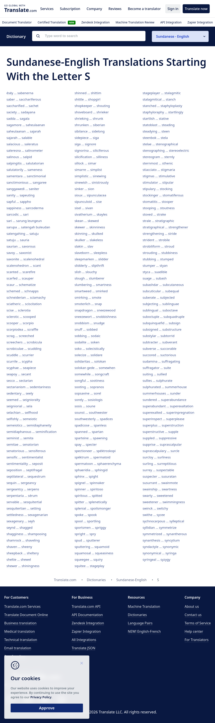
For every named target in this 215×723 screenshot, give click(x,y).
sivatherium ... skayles (91, 214)
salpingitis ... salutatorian (25, 163)
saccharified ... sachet (22, 106)
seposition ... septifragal (24, 470)
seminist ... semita (20, 438)
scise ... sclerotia (19, 310)
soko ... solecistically (89, 348)
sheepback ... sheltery (23, 553)
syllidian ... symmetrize (160, 527)
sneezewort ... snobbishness (96, 316)
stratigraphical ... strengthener (165, 227)
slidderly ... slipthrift (89, 265)
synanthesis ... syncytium (161, 540)
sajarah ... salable (19, 137)
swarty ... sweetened (158, 495)
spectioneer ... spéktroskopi (95, 451)
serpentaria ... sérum (22, 495)
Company (94, 8)
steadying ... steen (156, 131)
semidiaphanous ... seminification (32, 431)
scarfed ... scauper (20, 278)
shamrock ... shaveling (23, 540)
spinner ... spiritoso (89, 489)
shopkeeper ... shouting (92, 106)
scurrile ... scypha (19, 361)
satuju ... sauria (18, 240)
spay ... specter (86, 444)
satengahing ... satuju (23, 233)
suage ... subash (155, 278)
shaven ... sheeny (19, 546)
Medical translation (19, 631)
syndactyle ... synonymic (161, 546)
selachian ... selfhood (22, 412)
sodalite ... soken (87, 342)
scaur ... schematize (21, 284)
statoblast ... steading (159, 125)
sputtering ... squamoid (92, 546)
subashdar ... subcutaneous (163, 284)
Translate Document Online (26, 614)
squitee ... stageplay (89, 566)
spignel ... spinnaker (90, 483)
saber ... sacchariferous (24, 99)
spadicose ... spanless (91, 425)
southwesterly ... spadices (94, 419)
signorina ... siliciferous (92, 150)
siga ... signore (85, 144)
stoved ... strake (154, 214)
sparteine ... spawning (91, 438)
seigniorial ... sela (19, 406)
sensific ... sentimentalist (25, 457)
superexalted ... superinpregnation (168, 412)
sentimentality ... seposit (25, 463)
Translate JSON (83, 648)
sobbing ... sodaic (88, 336)
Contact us (193, 614)
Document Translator (17, 22)
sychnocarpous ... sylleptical (163, 521)
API (86, 606)
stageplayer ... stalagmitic (162, 93)
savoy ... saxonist (19, 253)
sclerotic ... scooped (21, 316)
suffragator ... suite (157, 368)
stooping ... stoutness (159, 208)
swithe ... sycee (154, 515)
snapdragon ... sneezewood (95, 310)
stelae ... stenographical (160, 144)
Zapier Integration (200, 22)
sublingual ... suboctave (160, 310)
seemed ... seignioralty (23, 400)
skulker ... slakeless (89, 240)
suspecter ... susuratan (160, 476)
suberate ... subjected (159, 297)
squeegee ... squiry (89, 559)
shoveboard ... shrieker (92, 112)
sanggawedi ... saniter (23, 189)
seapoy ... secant (19, 374)
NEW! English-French (144, 631)
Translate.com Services (22, 606)
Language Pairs (140, 623)
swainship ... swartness (160, 489)
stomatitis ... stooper (158, 201)
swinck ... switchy (155, 508)
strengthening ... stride (160, 233)
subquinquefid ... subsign (162, 323)
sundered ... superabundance (165, 400)
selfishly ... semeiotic (22, 419)
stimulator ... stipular (158, 182)
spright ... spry (85, 534)
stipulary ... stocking (157, 189)
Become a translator (144, 8)
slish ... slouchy (86, 272)
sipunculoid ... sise (88, 201)
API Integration (171, 22)
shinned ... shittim (88, 93)
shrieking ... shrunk (89, 118)
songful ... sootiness (89, 380)
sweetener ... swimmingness (164, 502)
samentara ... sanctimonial (26, 176)
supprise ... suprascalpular (162, 444)
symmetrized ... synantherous (165, 534)
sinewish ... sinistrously (92, 182)
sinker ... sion (84, 189)
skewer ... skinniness (90, 227)
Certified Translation (56, 22)
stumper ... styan (155, 265)
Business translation (20, 623)
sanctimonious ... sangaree (27, 182)
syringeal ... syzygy (156, 559)
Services (46, 8)
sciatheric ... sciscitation (24, 304)
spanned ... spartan (89, 431)
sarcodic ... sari (18, 214)
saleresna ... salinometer (25, 150)
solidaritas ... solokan (90, 361)
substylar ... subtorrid (159, 336)
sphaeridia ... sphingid (91, 470)
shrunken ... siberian (90, 125)
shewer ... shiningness (23, 566)
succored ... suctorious (159, 355)
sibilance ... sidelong (90, 131)
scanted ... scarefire (21, 272)
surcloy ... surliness (157, 457)
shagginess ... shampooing (27, 534)
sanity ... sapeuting (21, 195)
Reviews (114, 8)
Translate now (196, 8)
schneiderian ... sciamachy (26, 297)
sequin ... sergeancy (21, 483)
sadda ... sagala (18, 118)
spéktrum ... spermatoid (93, 457)
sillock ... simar (86, 163)
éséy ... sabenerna (20, 93)
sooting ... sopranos (89, 387)
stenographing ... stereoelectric (166, 150)
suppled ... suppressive (160, 438)
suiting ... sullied (155, 374)
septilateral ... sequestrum (26, 476)
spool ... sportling (88, 521)
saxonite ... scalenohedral (25, 259)
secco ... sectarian (20, 380)
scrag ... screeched (20, 336)
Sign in (172, 8)
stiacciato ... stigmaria (159, 169)
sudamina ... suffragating (161, 361)
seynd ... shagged (20, 527)
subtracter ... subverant (160, 342)
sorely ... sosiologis (89, 400)
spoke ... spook (86, 515)
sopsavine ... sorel (88, 393)
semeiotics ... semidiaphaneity (29, 425)
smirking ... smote (88, 297)
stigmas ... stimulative (159, 176)
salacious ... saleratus (22, 144)
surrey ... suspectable (158, 470)
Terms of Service (198, 623)
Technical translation (20, 639)
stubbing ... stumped (158, 259)
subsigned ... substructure (162, 329)
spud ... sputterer (87, 540)
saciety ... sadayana (21, 112)
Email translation (17, 648)
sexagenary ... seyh (21, 521)
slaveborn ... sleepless (91, 253)
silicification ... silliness (91, 157)
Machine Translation (144, 606)
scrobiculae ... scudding (24, 348)
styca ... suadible (155, 272)
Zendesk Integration (95, 22)
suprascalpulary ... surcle (161, 451)
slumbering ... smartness (93, 284)
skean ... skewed (87, 221)
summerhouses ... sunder (162, 393)
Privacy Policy (40, 697)
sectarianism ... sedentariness (29, 387)
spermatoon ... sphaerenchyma (98, 463)
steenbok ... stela (155, 137)
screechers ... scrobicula (24, 342)
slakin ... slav (84, 246)
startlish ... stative (156, 118)
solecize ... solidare (89, 355)
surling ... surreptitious (160, 463)
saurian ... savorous (21, 246)
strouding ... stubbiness (160, 253)
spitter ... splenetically (91, 502)
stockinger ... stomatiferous (163, 195)
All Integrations (84, 639)
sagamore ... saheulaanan (26, 125)
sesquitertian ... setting (24, 508)
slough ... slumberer (89, 278)
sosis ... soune (85, 406)
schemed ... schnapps (23, 291)
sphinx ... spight (86, 476)
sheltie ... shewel (19, 559)
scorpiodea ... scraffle (22, 329)
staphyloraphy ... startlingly (163, 112)
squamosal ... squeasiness (94, 553)
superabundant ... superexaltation (168, 406)
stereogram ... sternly (159, 157)
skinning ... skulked (89, 233)
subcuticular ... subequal (161, 291)
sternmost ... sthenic (158, 163)
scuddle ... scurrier (20, 355)
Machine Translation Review (135, 22)
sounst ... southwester (91, 412)
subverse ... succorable (160, 348)
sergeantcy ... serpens (23, 489)
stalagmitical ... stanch (159, 99)
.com (20, 9)
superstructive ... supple (160, 431)
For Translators (197, 639)
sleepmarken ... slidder (91, 259)
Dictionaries (137, 614)
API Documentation (87, 614)
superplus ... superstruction (163, 425)
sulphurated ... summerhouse (165, 387)
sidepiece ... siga (87, 137)
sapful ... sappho (19, 201)
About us (192, 606)
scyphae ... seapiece (21, 368)
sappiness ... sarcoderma (25, 208)
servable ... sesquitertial (24, 502)
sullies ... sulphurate (157, 380)
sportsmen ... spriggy (90, 527)
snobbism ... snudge (90, 323)
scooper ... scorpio (20, 323)
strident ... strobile (156, 240)
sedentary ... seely (20, 393)
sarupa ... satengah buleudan (28, 227)
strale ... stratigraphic (158, 221)
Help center (194, 631)
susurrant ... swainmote (160, 483)
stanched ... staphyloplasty (162, 106)
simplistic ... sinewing (90, 176)
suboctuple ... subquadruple (164, 316)
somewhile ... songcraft (92, 374)
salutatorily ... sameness (25, 169)
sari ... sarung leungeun (24, 221)
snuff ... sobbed (86, 329)
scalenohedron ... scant (24, 265)
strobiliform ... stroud (158, 246)
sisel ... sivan (84, 208)
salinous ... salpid (19, 157)
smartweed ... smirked (91, 291)
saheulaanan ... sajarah (24, 131)
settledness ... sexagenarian (27, 515)
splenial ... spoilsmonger (93, 508)
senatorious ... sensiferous (26, 451)
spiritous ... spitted (88, 495)
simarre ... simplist (88, 169)
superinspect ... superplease (164, 419)
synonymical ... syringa (160, 553)
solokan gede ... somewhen (95, 368)
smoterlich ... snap (88, 304)
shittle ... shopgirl (87, 99)
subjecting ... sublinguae (161, 304)
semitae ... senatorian (23, 444)
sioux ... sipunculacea (90, 195)
